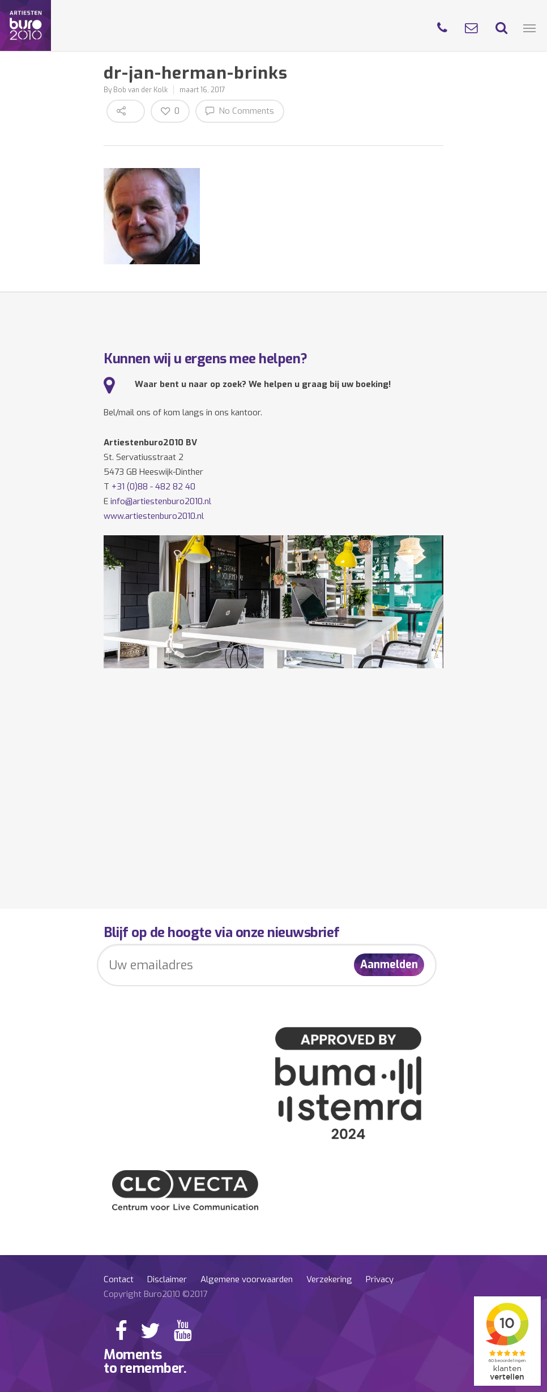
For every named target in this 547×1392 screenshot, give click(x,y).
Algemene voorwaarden (246, 1279)
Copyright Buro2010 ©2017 (155, 1294)
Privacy (380, 1279)
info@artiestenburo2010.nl (160, 501)
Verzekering (329, 1279)
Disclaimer (167, 1279)
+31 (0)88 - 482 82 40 (153, 486)
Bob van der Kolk (140, 89)
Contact (119, 1279)
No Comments (240, 111)
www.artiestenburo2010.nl (154, 516)
